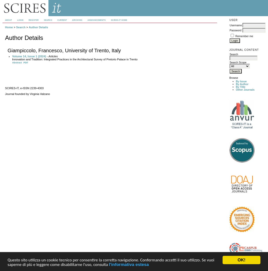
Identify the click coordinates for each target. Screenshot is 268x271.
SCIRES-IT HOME (119, 20)
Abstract (17, 62)
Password (236, 30)
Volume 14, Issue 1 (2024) (29, 56)
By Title (240, 87)
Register (34, 20)
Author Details (38, 27)
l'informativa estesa (129, 265)
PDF (25, 62)
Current (62, 20)
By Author (242, 84)
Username (236, 25)
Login (20, 20)
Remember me (244, 36)
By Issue (241, 81)
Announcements (97, 20)
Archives (77, 20)
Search (48, 20)
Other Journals (245, 89)
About (8, 20)
